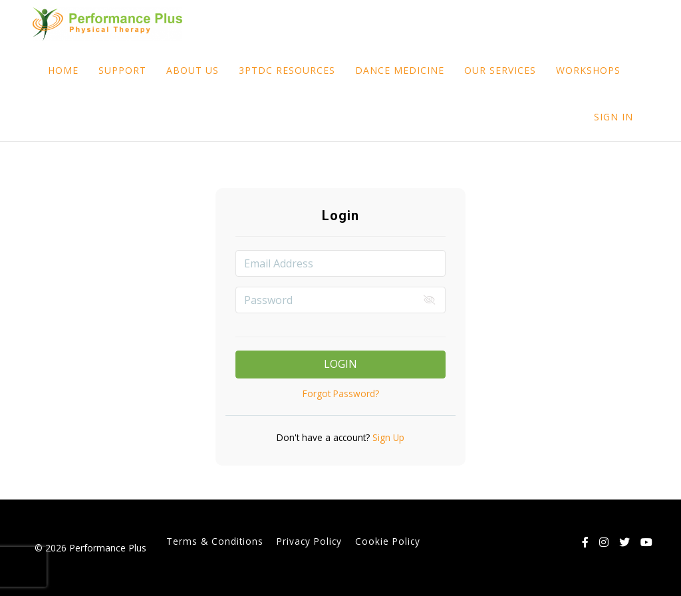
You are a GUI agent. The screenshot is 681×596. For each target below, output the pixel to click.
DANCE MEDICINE (399, 70)
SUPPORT (122, 70)
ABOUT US (192, 70)
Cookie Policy (387, 541)
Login (340, 364)
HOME (63, 70)
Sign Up (387, 437)
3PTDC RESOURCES (287, 70)
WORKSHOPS (588, 70)
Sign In (613, 116)
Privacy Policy (309, 541)
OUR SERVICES (500, 70)
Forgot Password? (341, 393)
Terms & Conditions (214, 541)
